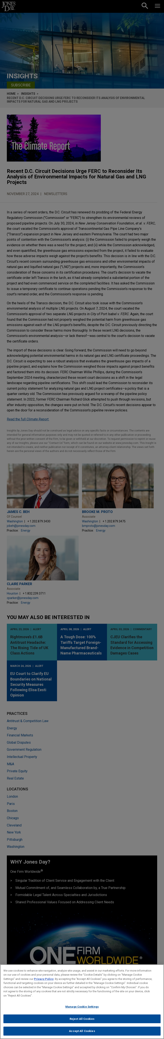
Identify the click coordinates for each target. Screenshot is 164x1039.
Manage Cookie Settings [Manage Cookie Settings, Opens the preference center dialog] (82, 1006)
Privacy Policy (44, 979)
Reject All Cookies (82, 1018)
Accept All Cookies (82, 1031)
